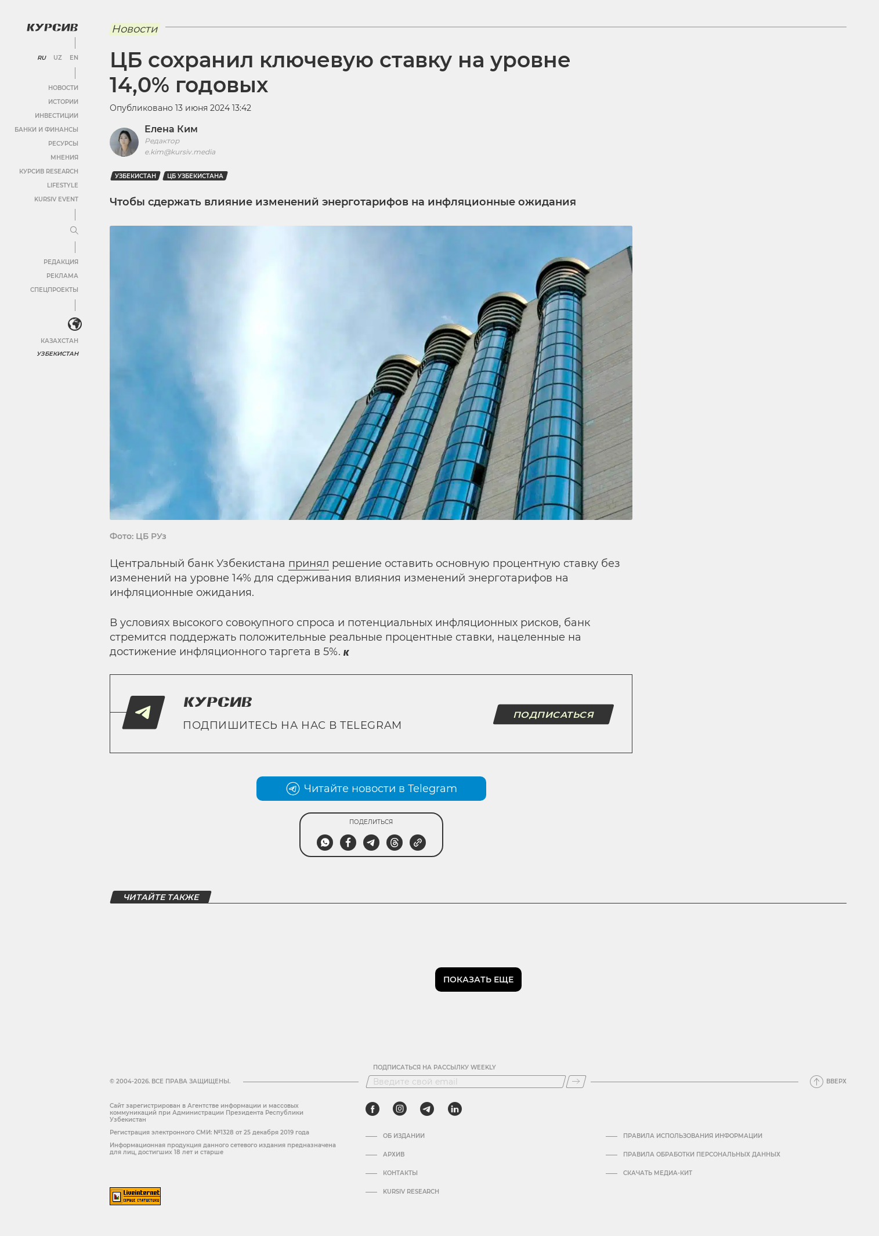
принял (308, 563)
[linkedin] (454, 1109)
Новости (63, 88)
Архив (393, 1154)
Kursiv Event (56, 199)
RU (41, 58)
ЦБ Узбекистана (195, 176)
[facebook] (372, 1109)
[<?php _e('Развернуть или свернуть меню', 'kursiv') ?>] (75, 324)
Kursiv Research (411, 1191)
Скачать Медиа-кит (657, 1173)
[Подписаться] (576, 1081)
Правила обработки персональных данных (701, 1154)
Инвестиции (56, 116)
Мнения (64, 157)
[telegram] (427, 1109)
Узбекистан (57, 353)
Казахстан (59, 341)
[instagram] (400, 1109)
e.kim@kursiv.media (179, 151)
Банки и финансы (46, 129)
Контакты (400, 1173)
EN (74, 58)
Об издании (404, 1136)
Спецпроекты (54, 290)
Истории (63, 102)
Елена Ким (171, 129)
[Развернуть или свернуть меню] (74, 231)
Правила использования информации (692, 1136)
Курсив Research (48, 171)
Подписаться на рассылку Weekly (434, 1067)
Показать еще (478, 979)
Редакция (61, 262)
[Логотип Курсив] (52, 27)
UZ (57, 58)
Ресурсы (63, 143)
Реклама (62, 276)
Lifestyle (62, 185)
